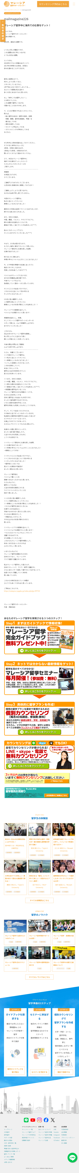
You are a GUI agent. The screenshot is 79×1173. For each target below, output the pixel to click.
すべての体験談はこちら (39, 900)
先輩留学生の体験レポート (12, 1151)
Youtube (56, 1132)
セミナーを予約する (39, 1072)
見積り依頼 (7, 1146)
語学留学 (6, 1135)
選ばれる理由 (8, 1140)
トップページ (8, 1129)
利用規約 (64, 1135)
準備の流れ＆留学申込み (11, 1148)
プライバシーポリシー (68, 1138)
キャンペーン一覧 (27, 1129)
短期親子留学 (26, 1140)
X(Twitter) (56, 1140)
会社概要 (64, 1132)
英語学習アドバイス (28, 1138)
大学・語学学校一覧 (10, 1143)
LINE (55, 1129)
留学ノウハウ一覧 (9, 1154)
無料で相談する (64, 1072)
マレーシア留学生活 (44, 1138)
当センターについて (44, 1129)
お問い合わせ (8, 1162)
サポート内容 (8, 1138)
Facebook (57, 1138)
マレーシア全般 (43, 1140)
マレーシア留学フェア (29, 1132)
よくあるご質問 (9, 1157)
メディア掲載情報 (9, 1159)
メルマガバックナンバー (14, 10)
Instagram (57, 1135)
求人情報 (64, 1143)
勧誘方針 (64, 1140)
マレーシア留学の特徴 (45, 1132)
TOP (5, 10)
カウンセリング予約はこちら (53, 4)
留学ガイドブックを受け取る (15, 1070)
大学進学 (6, 1132)
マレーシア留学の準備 (45, 1135)
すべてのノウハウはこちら (39, 977)
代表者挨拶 (64, 1129)
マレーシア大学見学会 (29, 1135)
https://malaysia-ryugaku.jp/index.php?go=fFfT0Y (22, 591)
